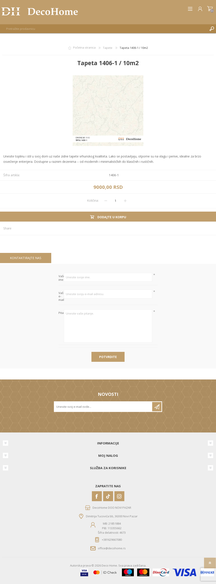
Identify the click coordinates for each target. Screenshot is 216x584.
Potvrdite (108, 357)
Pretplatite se (156, 406)
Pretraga (211, 28)
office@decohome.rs (112, 548)
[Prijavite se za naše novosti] (103, 406)
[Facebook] (97, 496)
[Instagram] (119, 496)
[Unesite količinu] (115, 201)
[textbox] (103, 28)
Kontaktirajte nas (25, 258)
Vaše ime (61, 278)
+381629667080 (112, 540)
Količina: (93, 200)
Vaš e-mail (61, 296)
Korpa (210, 9)
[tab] (25, 258)
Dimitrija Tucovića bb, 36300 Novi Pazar (112, 516)
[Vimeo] (108, 496)
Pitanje (61, 313)
